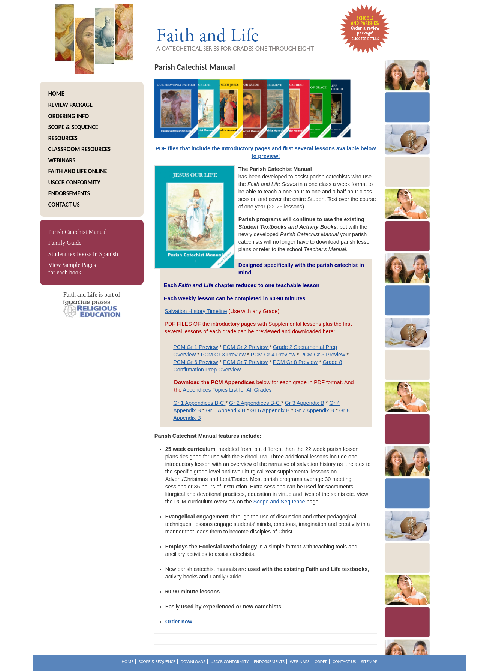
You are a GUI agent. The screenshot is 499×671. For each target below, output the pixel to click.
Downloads (193, 661)
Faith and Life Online (77, 171)
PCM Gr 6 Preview (195, 362)
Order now (178, 622)
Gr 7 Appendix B (314, 410)
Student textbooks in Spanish (83, 254)
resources (63, 138)
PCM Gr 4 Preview (273, 355)
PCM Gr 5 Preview (322, 355)
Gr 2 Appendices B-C (255, 403)
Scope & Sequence (73, 126)
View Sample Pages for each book (72, 269)
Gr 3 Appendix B (304, 403)
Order (321, 661)
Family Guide (64, 243)
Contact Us (64, 204)
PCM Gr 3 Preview (223, 355)
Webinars (61, 160)
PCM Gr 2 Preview (246, 347)
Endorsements (69, 193)
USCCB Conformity (74, 182)
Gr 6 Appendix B (270, 410)
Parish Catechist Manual (77, 232)
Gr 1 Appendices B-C (199, 403)
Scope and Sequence (279, 502)
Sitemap (369, 661)
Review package (70, 104)
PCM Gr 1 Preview (195, 347)
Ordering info (68, 116)
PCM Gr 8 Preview (295, 362)
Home (56, 93)
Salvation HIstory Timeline (196, 311)
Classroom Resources (79, 149)
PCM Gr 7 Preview (245, 362)
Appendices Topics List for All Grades (227, 390)
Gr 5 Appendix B (225, 410)
